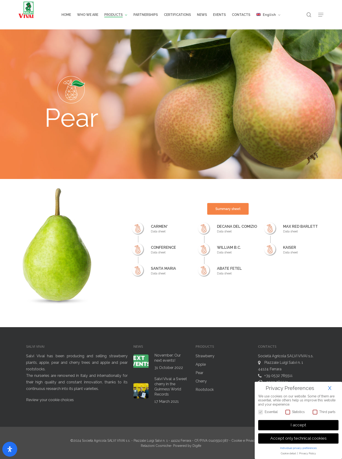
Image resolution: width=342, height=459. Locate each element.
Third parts (324, 412)
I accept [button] (298, 425)
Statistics (295, 412)
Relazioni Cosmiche (156, 446)
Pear (199, 373)
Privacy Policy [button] (307, 453)
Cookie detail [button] (289, 453)
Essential (268, 412)
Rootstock (205, 389)
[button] (320, 14)
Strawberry (205, 356)
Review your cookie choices (50, 400)
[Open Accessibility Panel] (9, 449)
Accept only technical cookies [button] (298, 438)
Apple (201, 364)
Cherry (201, 381)
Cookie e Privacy (244, 440)
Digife (197, 446)
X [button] (329, 388)
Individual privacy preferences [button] (298, 448)
